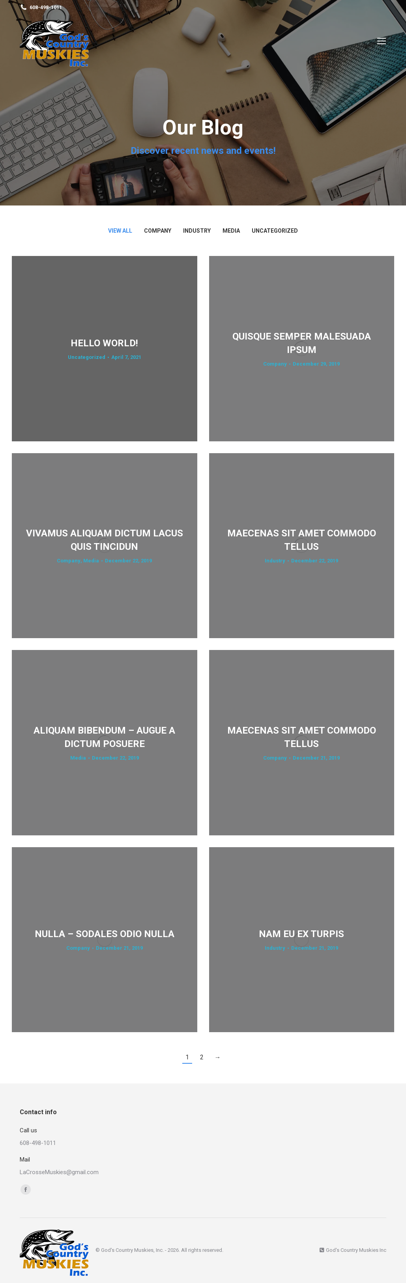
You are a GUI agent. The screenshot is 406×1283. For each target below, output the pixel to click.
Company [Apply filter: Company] (157, 231)
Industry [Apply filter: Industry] (197, 231)
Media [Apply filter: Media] (231, 231)
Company (275, 364)
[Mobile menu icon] (381, 41)
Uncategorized (86, 357)
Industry (275, 561)
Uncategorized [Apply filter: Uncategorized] (275, 231)
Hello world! (104, 343)
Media (91, 561)
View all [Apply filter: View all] (120, 231)
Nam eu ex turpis (301, 933)
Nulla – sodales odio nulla (104, 933)
